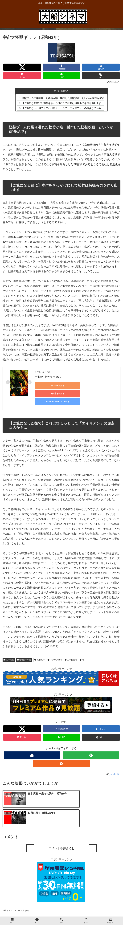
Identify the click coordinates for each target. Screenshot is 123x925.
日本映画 (9, 652)
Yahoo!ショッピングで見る (49, 394)
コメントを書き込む (61, 819)
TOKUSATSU (55, 652)
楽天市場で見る (79, 386)
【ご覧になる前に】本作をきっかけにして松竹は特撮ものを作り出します (61, 103)
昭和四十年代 (24, 652)
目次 (57, 91)
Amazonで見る (49, 386)
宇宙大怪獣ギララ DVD (48, 377)
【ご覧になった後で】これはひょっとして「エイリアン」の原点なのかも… (63, 108)
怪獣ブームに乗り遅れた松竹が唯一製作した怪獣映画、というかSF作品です (63, 98)
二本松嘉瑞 (71, 652)
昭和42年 (39, 652)
